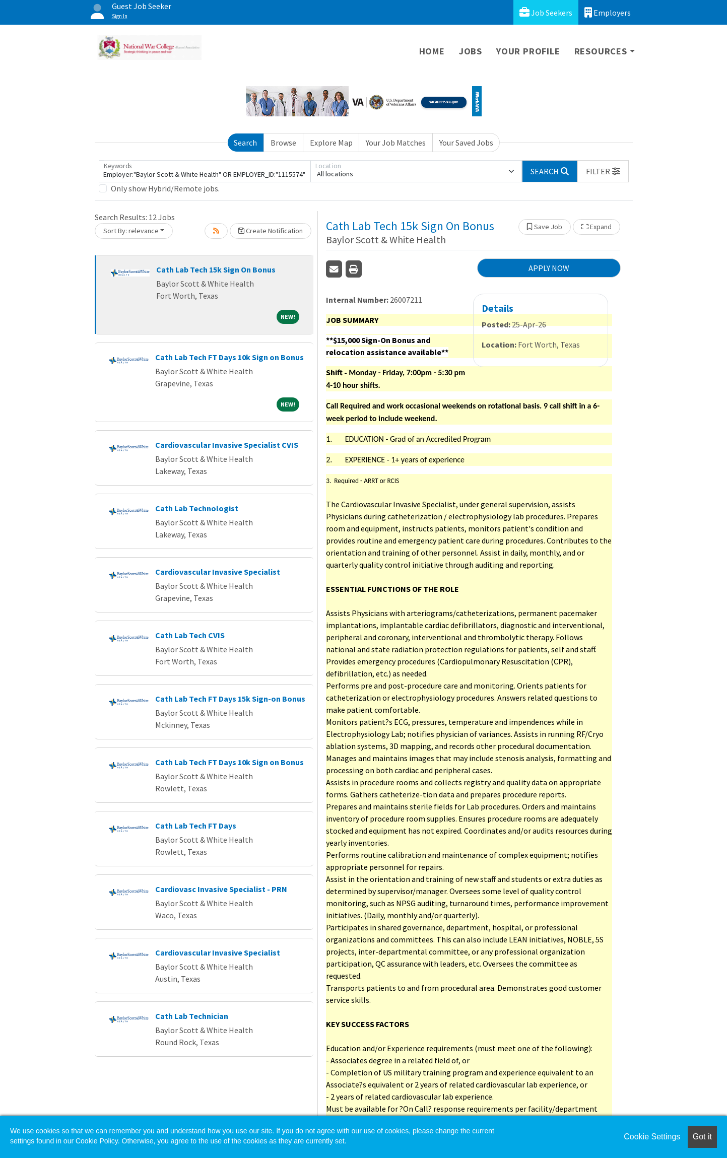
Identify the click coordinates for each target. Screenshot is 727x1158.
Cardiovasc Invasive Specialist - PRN (221, 889)
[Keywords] (204, 171)
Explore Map (331, 143)
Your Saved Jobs (466, 143)
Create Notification (270, 230)
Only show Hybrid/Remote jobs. (165, 188)
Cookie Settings (652, 1136)
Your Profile (528, 51)
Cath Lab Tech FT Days (195, 826)
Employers (607, 12)
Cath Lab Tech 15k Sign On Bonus (216, 269)
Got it (702, 1136)
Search (245, 143)
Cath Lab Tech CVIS (190, 635)
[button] (603, 171)
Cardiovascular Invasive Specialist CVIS (226, 445)
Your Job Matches (396, 143)
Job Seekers (545, 12)
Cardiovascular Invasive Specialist (217, 572)
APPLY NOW (548, 268)
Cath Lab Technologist (196, 508)
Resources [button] (600, 51)
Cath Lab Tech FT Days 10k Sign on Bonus (229, 357)
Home (432, 51)
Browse (283, 143)
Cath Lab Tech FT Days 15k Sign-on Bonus (230, 699)
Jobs (470, 51)
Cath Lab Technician (191, 1016)
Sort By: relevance (131, 230)
